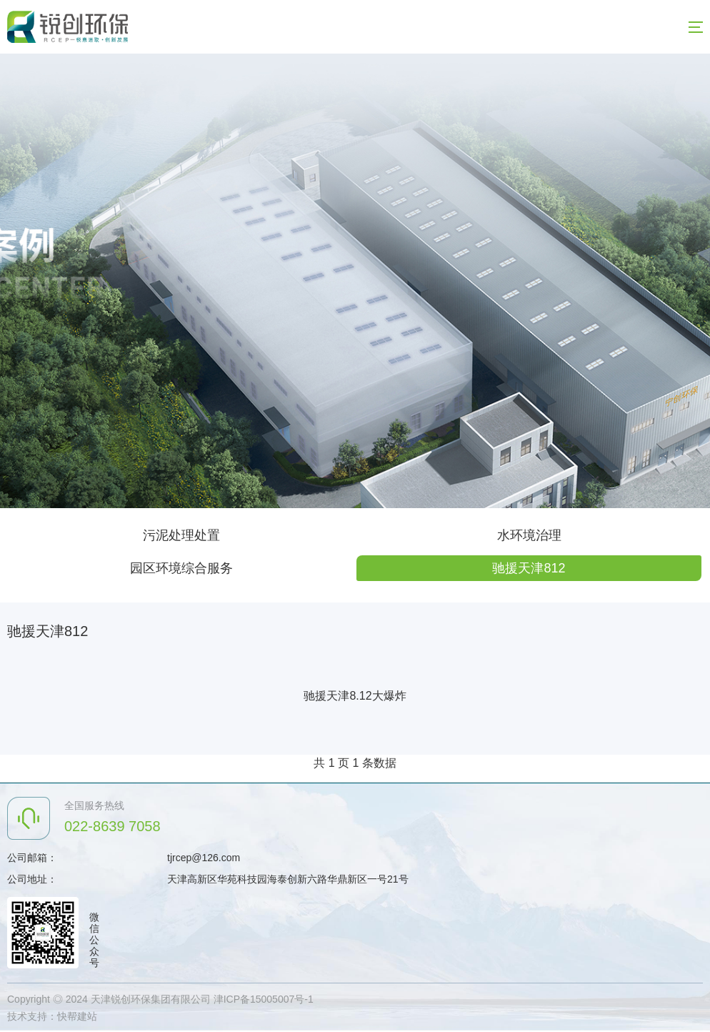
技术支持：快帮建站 (52, 1016)
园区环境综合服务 (181, 568)
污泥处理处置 (181, 535)
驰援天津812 (528, 568)
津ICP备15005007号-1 (264, 999)
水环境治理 (529, 535)
